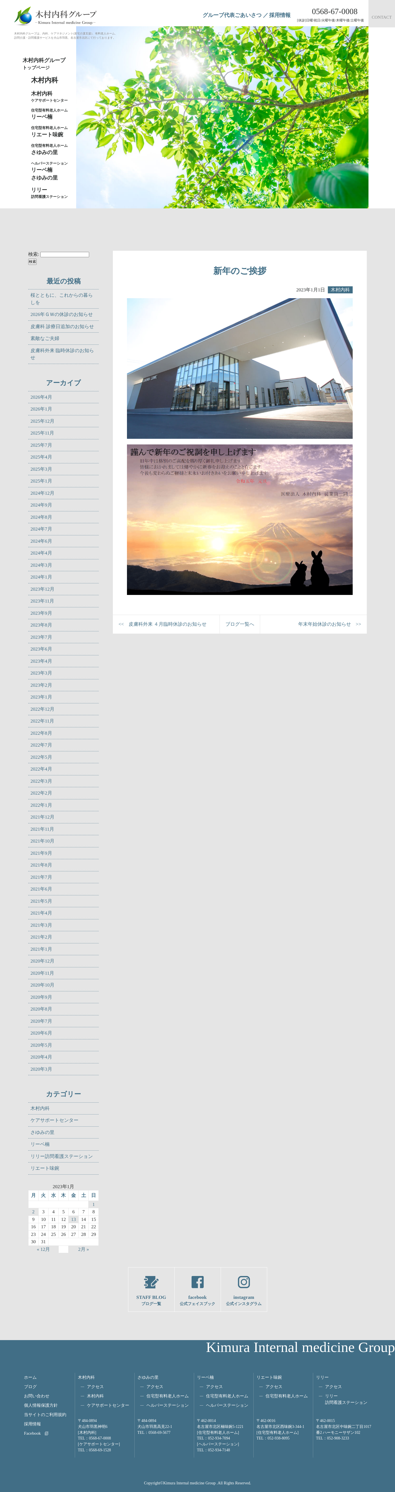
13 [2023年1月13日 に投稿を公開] (73, 1219)
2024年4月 (41, 553)
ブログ (30, 1386)
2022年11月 (42, 721)
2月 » (83, 1249)
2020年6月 (41, 1033)
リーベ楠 (51, 114)
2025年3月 (41, 469)
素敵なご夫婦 (44, 338)
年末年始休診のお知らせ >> (329, 624)
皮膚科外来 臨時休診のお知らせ (62, 354)
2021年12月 (42, 817)
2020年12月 (42, 961)
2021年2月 (41, 937)
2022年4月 (41, 769)
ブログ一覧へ (239, 624)
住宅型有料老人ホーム (167, 1395)
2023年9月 (41, 613)
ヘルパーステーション (167, 1405)
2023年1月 (41, 697)
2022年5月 (41, 757)
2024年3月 (41, 565)
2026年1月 (41, 409)
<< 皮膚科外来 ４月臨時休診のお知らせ (162, 624)
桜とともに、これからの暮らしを (61, 299)
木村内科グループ (48, 64)
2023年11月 (42, 601)
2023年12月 (42, 589)
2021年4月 (41, 913)
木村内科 (40, 1108)
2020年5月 (41, 1045)
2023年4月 (41, 661)
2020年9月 (41, 997)
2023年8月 (41, 625)
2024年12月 (42, 493)
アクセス (95, 1386)
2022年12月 (42, 709)
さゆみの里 (42, 1132)
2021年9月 (41, 853)
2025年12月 (42, 421)
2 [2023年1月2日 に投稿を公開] (33, 1211)
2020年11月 (42, 973)
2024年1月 (41, 577)
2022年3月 (41, 781)
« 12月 (43, 1249)
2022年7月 (41, 745)
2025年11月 (42, 433)
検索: (33, 254)
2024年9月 (41, 505)
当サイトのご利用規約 (45, 1414)
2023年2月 (41, 685)
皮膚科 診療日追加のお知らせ (62, 326)
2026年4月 (41, 397)
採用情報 (280, 15)
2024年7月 (41, 529)
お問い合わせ (36, 1395)
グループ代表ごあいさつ (232, 15)
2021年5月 (41, 901)
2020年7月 (41, 1021)
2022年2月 (41, 793)
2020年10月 (42, 985)
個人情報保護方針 (41, 1405)
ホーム (30, 1377)
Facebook (32, 1433)
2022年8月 (41, 733)
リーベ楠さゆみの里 (51, 171)
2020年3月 (41, 1069)
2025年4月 (41, 457)
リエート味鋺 (51, 131)
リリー (322, 1377)
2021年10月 (42, 841)
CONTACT (382, 17)
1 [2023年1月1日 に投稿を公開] (93, 1204)
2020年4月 (41, 1057)
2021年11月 (42, 829)
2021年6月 (41, 889)
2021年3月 (41, 925)
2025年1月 (41, 481)
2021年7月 (41, 877)
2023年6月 (41, 649)
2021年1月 (41, 949)
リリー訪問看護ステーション (61, 1156)
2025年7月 (41, 445)
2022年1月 (41, 805)
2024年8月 (41, 517)
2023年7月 (41, 637)
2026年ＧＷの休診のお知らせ (61, 314)
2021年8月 (41, 865)
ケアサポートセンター (54, 1120)
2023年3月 (41, 673)
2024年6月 (41, 541)
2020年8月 (41, 1009)
